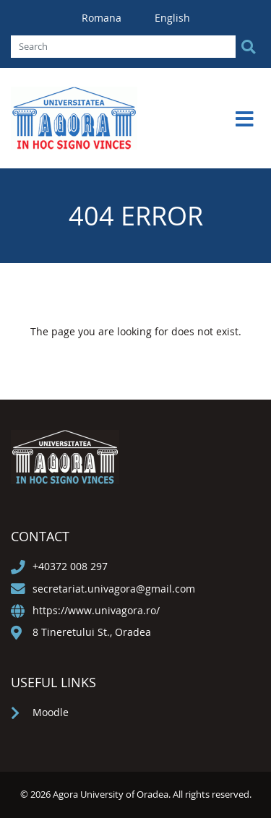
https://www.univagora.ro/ (96, 610)
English (172, 18)
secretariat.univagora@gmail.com (114, 588)
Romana (103, 18)
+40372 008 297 (70, 566)
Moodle (51, 712)
